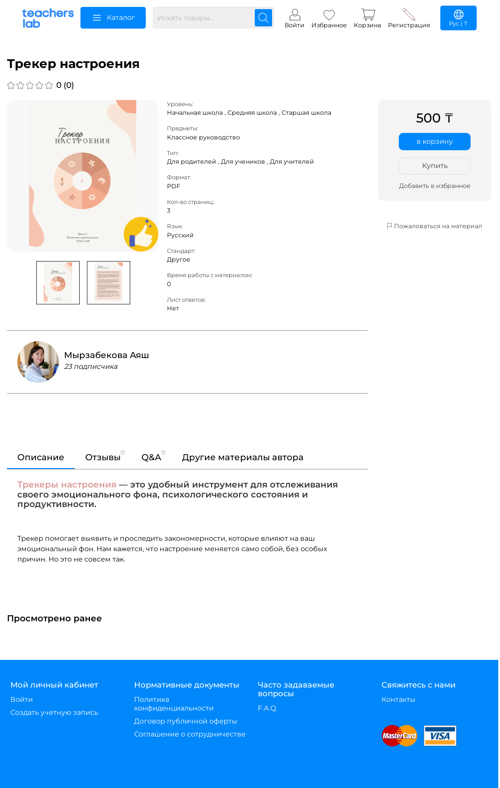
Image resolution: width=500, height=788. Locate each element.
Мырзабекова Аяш (106, 355)
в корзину (435, 141)
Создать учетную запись (54, 712)
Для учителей (292, 161)
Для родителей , (194, 161)
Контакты (398, 699)
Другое (178, 259)
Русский (180, 235)
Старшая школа (306, 112)
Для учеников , (245, 161)
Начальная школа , (197, 112)
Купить (435, 165)
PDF (173, 186)
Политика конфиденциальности (174, 703)
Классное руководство (203, 137)
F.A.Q (267, 708)
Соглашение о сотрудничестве (190, 734)
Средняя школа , (255, 112)
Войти (21, 699)
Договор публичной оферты (185, 721)
